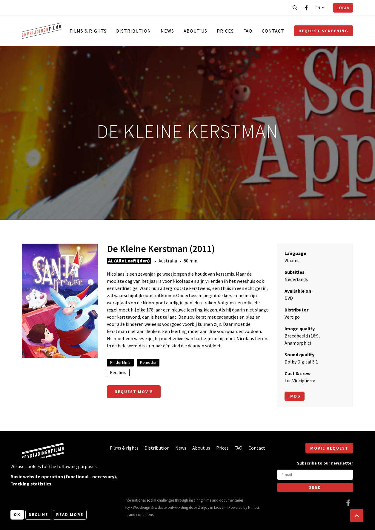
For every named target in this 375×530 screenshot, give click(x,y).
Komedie (148, 362)
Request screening (323, 30)
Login (343, 7)
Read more (69, 514)
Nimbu (253, 507)
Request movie (134, 391)
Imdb (294, 396)
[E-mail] (315, 475)
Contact (273, 30)
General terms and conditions (129, 514)
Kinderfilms (120, 362)
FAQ (247, 30)
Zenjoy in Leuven (211, 507)
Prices (225, 30)
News (167, 30)
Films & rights (88, 30)
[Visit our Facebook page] (306, 7)
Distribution (133, 30)
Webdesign (141, 507)
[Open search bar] (295, 7)
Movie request (329, 448)
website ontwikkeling (171, 507)
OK (17, 514)
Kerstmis (118, 372)
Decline (38, 514)
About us (195, 30)
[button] (356, 515)
